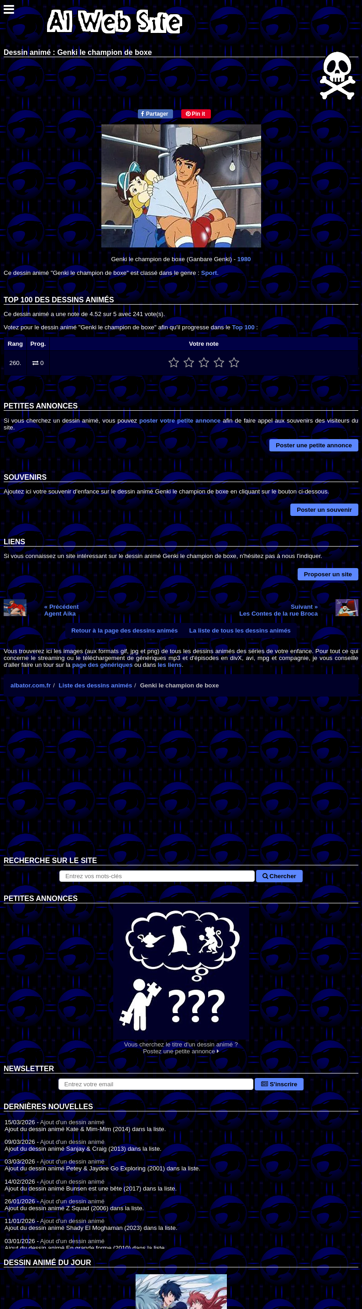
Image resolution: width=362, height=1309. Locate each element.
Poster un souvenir (324, 509)
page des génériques (102, 664)
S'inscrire (279, 1084)
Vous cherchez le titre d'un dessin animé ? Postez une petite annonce (181, 979)
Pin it (195, 114)
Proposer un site (328, 574)
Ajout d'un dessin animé (72, 1122)
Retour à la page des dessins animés (124, 630)
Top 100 (243, 327)
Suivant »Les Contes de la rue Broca (278, 610)
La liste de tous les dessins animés (240, 630)
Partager (154, 114)
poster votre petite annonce (179, 420)
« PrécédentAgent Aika (61, 610)
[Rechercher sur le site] (156, 876)
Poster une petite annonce (314, 445)
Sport (209, 272)
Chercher (279, 876)
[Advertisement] (181, 783)
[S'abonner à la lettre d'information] (155, 1084)
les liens (169, 664)
